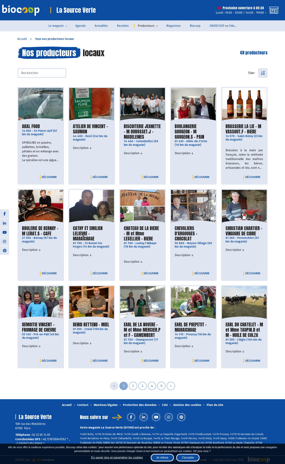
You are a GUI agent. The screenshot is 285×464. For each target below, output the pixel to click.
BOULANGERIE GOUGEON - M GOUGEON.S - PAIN (193, 131)
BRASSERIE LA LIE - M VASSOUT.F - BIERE (244, 129)
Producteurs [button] (146, 25)
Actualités (101, 25)
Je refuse (162, 457)
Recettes (123, 25)
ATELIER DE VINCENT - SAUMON (91, 129)
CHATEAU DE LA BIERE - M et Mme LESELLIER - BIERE (142, 233)
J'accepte (188, 457)
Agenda (80, 25)
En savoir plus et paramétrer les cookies (117, 457)
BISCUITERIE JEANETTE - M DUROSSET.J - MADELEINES (142, 131)
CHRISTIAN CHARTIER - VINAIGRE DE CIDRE (244, 231)
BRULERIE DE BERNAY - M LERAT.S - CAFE (40, 231)
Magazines (173, 25)
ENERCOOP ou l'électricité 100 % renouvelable (225, 25)
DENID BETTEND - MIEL (91, 324)
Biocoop (195, 25)
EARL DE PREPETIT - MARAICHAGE (193, 327)
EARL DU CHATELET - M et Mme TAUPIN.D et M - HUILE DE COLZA (244, 330)
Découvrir (50, 177)
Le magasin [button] (56, 25)
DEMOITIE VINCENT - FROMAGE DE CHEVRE (40, 327)
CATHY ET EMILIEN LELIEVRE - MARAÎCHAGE (91, 233)
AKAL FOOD (31, 126)
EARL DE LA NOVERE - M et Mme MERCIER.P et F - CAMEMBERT (142, 330)
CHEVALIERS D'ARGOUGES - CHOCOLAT (193, 233)
